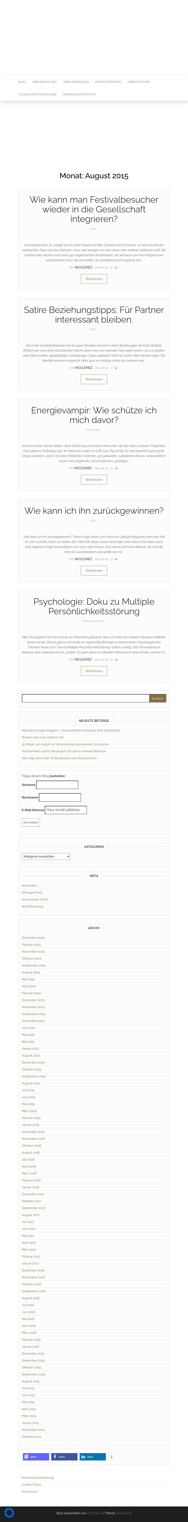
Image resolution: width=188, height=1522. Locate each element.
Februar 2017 (31, 1256)
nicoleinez (84, 267)
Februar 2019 (31, 1118)
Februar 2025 (31, 945)
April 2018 (29, 1166)
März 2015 (29, 1416)
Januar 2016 (30, 1347)
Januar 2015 (30, 1423)
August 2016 (31, 1298)
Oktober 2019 (31, 1069)
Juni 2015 (28, 1395)
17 (112, 559)
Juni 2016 (28, 1312)
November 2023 (33, 1007)
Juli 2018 (28, 1159)
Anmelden (29, 886)
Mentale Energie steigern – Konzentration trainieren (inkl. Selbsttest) (71, 730)
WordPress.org (32, 906)
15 (112, 659)
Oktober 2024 (31, 958)
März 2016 (29, 1333)
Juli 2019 (28, 1090)
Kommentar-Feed (35, 899)
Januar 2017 (30, 1263)
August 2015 (31, 1381)
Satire (93, 228)
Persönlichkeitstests (79, 94)
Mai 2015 (28, 1402)
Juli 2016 (28, 1305)
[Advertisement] (94, 132)
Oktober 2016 (31, 1284)
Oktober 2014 (31, 1437)
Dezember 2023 (33, 1000)
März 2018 (29, 1173)
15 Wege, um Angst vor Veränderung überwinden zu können (65, 744)
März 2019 (29, 1111)
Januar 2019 (30, 1125)
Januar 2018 (30, 1187)
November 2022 (33, 1021)
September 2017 (34, 1208)
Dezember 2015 (33, 1353)
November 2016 (33, 1277)
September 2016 (34, 1291)
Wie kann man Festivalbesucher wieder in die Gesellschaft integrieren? (94, 209)
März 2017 (29, 1249)
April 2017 (29, 1243)
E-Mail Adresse (33, 810)
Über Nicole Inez (44, 81)
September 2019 (34, 1076)
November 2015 (33, 1360)
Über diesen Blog (76, 81)
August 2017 (31, 1215)
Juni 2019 (28, 1097)
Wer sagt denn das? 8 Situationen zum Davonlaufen (59, 758)
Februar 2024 (31, 993)
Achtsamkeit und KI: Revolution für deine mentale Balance (64, 751)
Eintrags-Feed (32, 892)
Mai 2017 (28, 1236)
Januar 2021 (30, 1049)
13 (112, 468)
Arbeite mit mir (139, 81)
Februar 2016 (31, 1340)
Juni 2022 (28, 1028)
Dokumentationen (93, 620)
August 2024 (31, 972)
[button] (36, 1456)
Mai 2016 (28, 1319)
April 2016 (29, 1326)
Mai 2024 (28, 979)
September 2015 (34, 1374)
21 (111, 267)
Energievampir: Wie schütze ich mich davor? (94, 415)
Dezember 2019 (33, 1062)
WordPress (95, 1513)
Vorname (28, 785)
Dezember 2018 (33, 1132)
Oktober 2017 (31, 1201)
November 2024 (33, 951)
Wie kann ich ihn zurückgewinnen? (93, 511)
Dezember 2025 (33, 938)
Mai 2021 (28, 1042)
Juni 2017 (28, 1229)
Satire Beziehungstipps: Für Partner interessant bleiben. (94, 315)
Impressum (30, 1491)
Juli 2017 (28, 1222)
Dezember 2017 (33, 1194)
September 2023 (34, 1014)
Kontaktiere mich (108, 81)
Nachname (30, 797)
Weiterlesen (94, 279)
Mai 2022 (28, 1035)
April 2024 (29, 986)
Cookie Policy (31, 1485)
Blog (22, 81)
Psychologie (93, 429)
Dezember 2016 (33, 1270)
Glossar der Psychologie (37, 94)
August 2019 (31, 1083)
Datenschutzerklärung (38, 1478)
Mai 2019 (28, 1104)
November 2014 (33, 1430)
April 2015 (29, 1409)
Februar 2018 (31, 1180)
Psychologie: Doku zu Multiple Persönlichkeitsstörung (93, 606)
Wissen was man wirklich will (43, 737)
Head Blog (124, 1513)
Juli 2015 (28, 1388)
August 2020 (31, 1055)
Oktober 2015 (31, 1367)
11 (111, 367)
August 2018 (31, 1152)
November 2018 (33, 1139)
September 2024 (34, 965)
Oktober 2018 (31, 1146)
